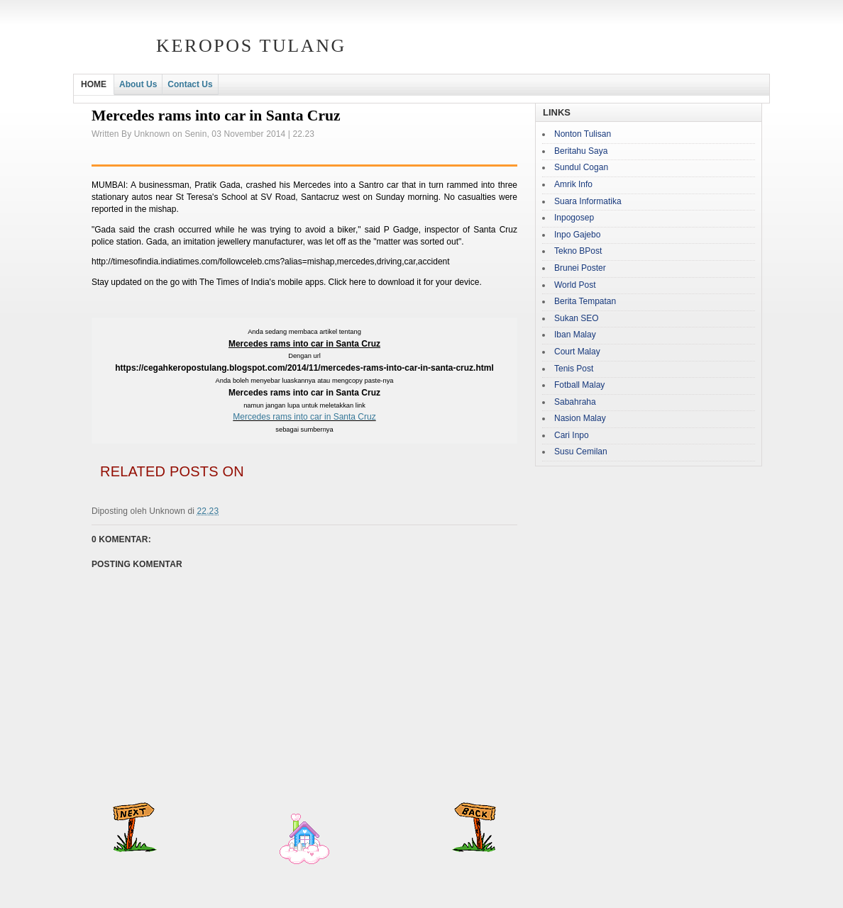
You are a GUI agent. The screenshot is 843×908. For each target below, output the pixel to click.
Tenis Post (573, 369)
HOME (93, 84)
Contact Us (189, 84)
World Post (574, 285)
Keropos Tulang (251, 45)
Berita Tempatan (585, 301)
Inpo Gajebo (577, 235)
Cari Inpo (571, 435)
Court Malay (577, 352)
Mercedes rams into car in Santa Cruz (304, 417)
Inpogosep (574, 218)
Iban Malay (575, 335)
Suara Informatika (588, 201)
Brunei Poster (580, 268)
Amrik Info (573, 184)
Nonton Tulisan (582, 134)
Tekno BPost (578, 251)
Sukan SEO (576, 318)
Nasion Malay (580, 418)
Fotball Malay (579, 385)
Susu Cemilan (580, 451)
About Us (138, 84)
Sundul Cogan (581, 167)
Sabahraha (575, 402)
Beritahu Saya (580, 151)
